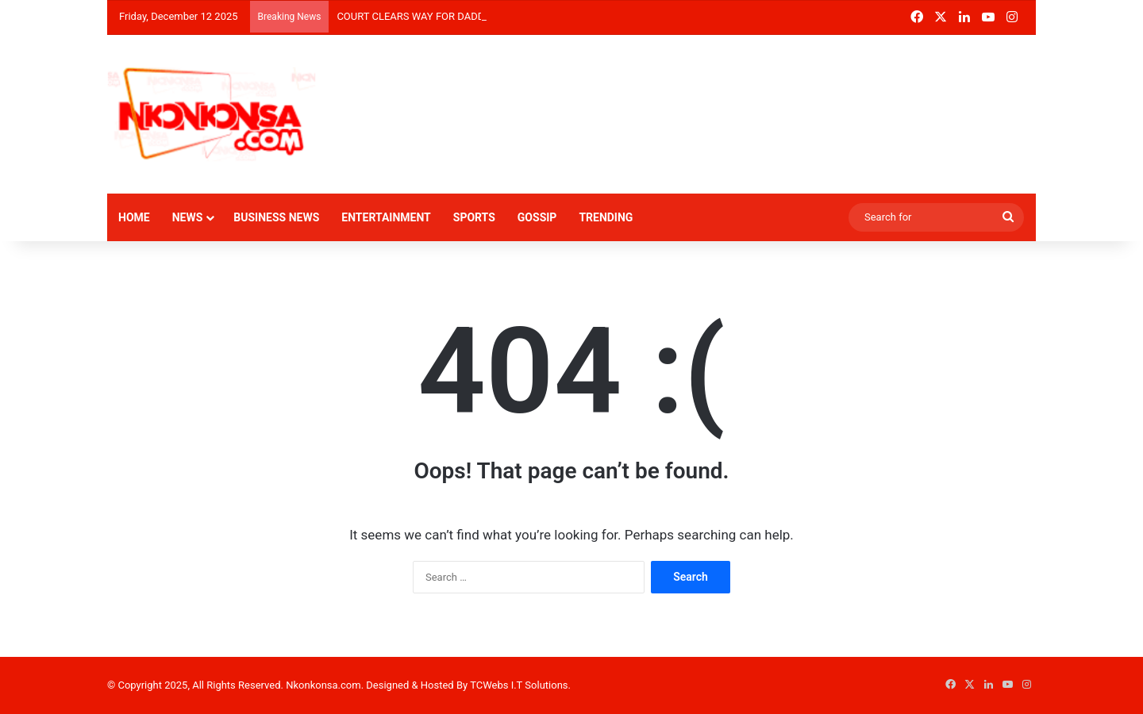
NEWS (187, 217)
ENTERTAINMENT (385, 217)
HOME (134, 217)
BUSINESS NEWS (276, 217)
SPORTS (474, 217)
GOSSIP (537, 217)
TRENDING (606, 217)
